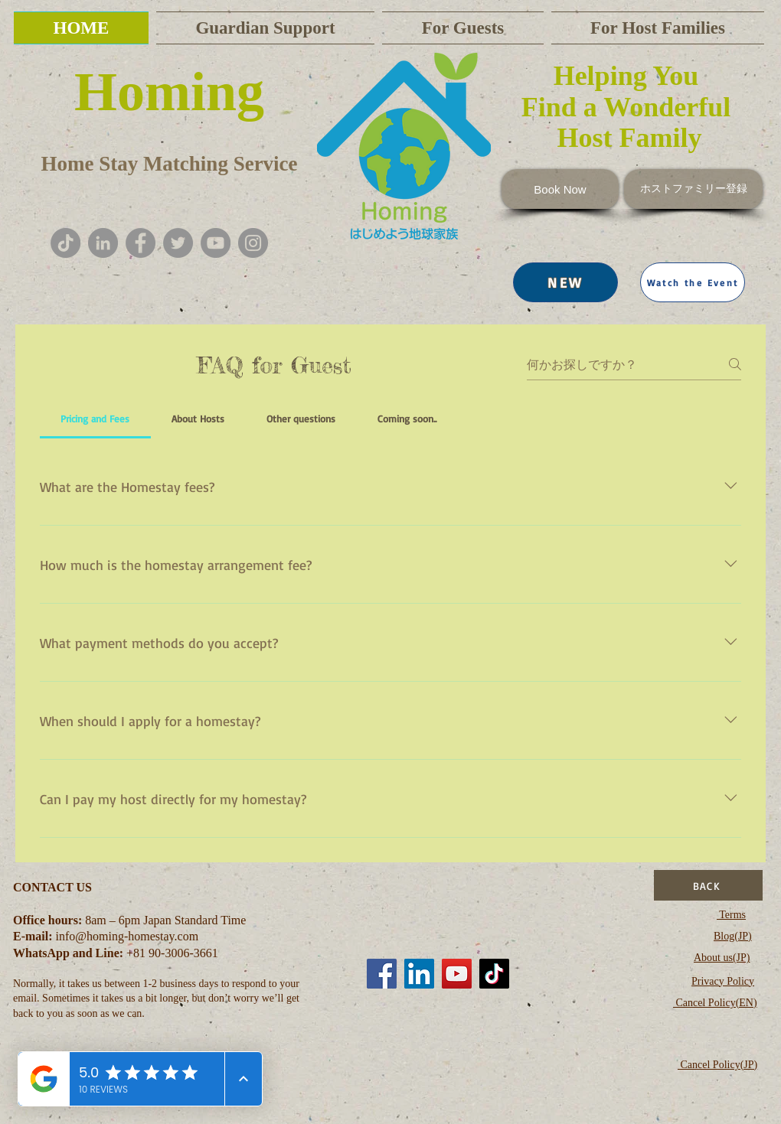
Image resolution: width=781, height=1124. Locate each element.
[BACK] (708, 885)
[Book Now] (560, 189)
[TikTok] (494, 974)
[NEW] (565, 282)
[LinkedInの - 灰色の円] (103, 243)
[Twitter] (178, 243)
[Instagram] (253, 243)
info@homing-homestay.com (127, 936)
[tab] (95, 418)
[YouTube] (215, 243)
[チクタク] (65, 243)
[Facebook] (140, 243)
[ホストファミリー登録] (693, 189)
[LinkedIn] (419, 974)
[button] (692, 282)
